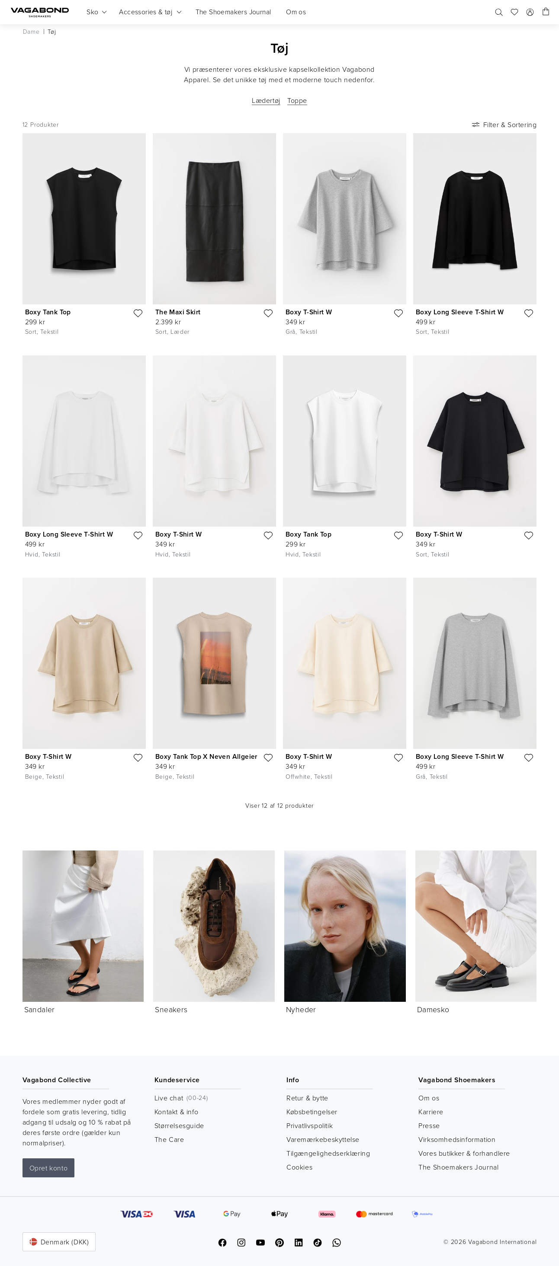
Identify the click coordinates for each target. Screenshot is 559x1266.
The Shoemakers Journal (458, 1167)
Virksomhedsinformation (456, 1139)
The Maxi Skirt (178, 312)
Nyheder (301, 1009)
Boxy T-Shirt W (309, 312)
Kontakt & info (176, 1111)
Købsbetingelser (311, 1111)
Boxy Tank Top (48, 312)
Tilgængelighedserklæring (328, 1153)
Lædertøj (266, 100)
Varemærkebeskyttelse (323, 1139)
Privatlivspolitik (309, 1125)
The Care (169, 1139)
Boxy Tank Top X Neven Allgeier (206, 756)
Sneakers (171, 1009)
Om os (428, 1098)
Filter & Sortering (503, 124)
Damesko (433, 1009)
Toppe (297, 100)
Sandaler (39, 1009)
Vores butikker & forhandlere (464, 1153)
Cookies (299, 1167)
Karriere (430, 1111)
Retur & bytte (307, 1098)
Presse (429, 1125)
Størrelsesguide (179, 1125)
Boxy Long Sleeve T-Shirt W (460, 312)
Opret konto (48, 1168)
